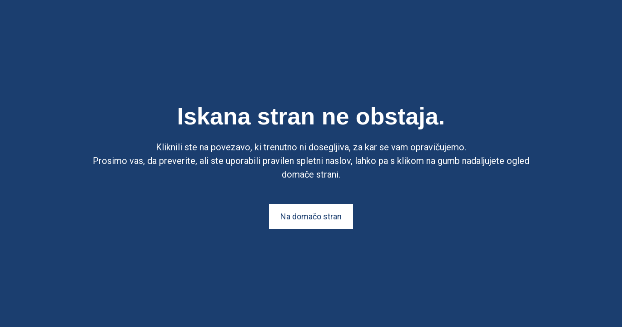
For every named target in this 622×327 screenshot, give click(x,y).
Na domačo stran (311, 216)
